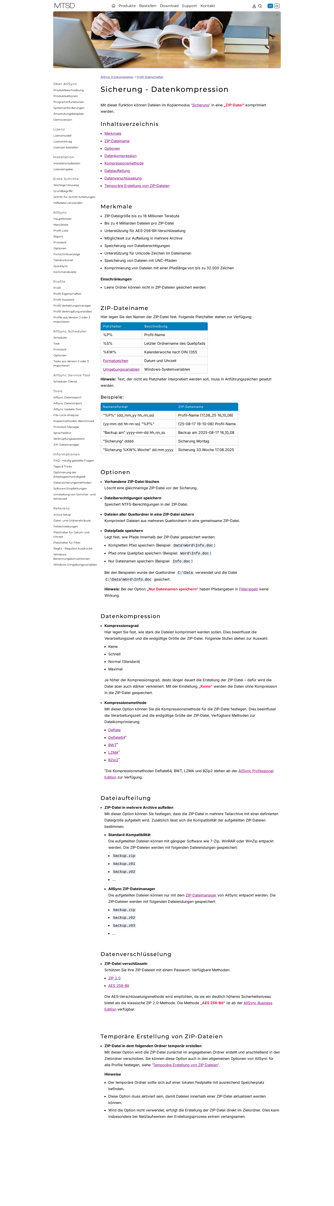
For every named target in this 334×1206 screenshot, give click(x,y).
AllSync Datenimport (67, 403)
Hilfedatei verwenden (68, 203)
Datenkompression (120, 155)
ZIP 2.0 (114, 978)
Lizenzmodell (62, 135)
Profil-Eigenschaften (67, 293)
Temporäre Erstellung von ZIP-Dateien (137, 185)
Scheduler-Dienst (65, 381)
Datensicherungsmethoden (72, 482)
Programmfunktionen (68, 102)
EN (276, 6)
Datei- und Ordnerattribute (72, 520)
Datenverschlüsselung (123, 178)
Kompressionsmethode (124, 163)
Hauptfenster (62, 218)
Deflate (114, 730)
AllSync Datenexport (67, 397)
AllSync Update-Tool (67, 409)
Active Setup (62, 514)
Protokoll (59, 242)
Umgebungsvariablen (121, 369)
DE (270, 6)
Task (56, 343)
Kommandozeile (64, 272)
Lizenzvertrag (62, 141)
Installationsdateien (66, 163)
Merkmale (112, 133)
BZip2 (113, 760)
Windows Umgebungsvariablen (75, 564)
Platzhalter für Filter (67, 542)
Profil (57, 288)
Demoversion (62, 119)
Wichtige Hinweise (66, 185)
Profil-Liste (60, 230)
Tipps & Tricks (62, 466)
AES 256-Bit (118, 985)
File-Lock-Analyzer (66, 415)
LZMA (113, 752)
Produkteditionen (65, 96)
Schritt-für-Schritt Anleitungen (74, 197)
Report (58, 236)
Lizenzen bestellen (65, 147)
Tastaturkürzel (63, 260)
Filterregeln (248, 589)
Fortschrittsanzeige (66, 254)
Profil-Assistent (63, 299)
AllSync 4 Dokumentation (117, 77)
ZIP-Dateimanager (66, 444)
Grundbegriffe (63, 191)
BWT (112, 745)
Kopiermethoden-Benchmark (73, 421)
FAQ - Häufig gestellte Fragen (73, 460)
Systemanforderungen (68, 108)
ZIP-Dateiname (116, 141)
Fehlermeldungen (65, 526)
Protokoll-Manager (66, 427)
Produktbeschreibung (68, 90)
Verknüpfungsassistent (69, 438)
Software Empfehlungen (70, 488)
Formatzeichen (115, 360)
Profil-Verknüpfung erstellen (72, 311)
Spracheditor (62, 432)
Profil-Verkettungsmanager (72, 305)
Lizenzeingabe (63, 169)
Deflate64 (116, 737)
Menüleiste (60, 224)
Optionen (59, 248)
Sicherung (200, 105)
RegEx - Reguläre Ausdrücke (72, 548)
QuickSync (60, 266)
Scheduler (60, 337)
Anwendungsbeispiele (68, 113)
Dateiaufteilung (117, 170)
